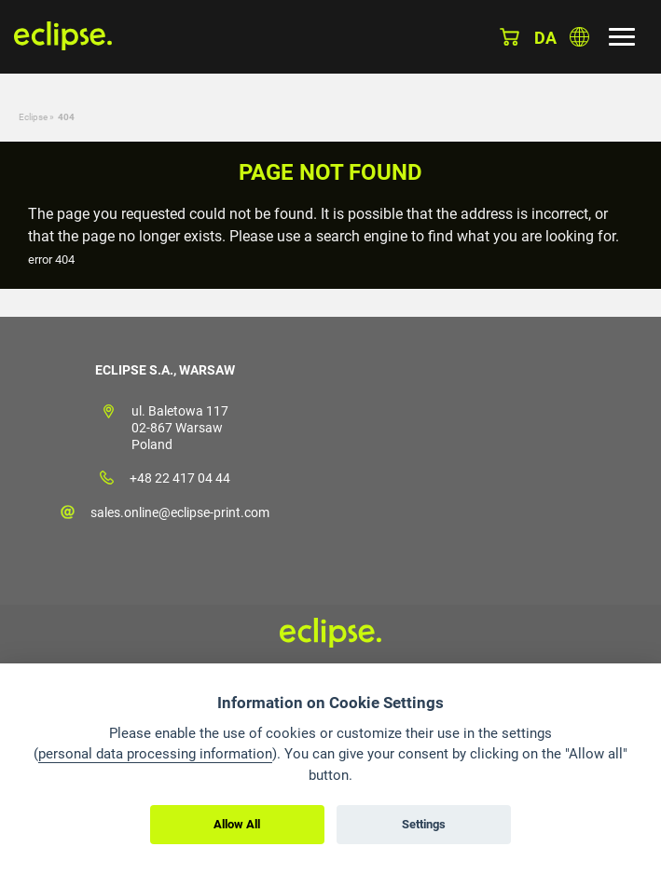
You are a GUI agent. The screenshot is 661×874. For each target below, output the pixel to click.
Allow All (236, 824)
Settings (424, 824)
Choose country (579, 37)
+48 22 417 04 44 (180, 478)
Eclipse (33, 117)
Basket (509, 37)
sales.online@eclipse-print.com (179, 512)
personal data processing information (155, 753)
